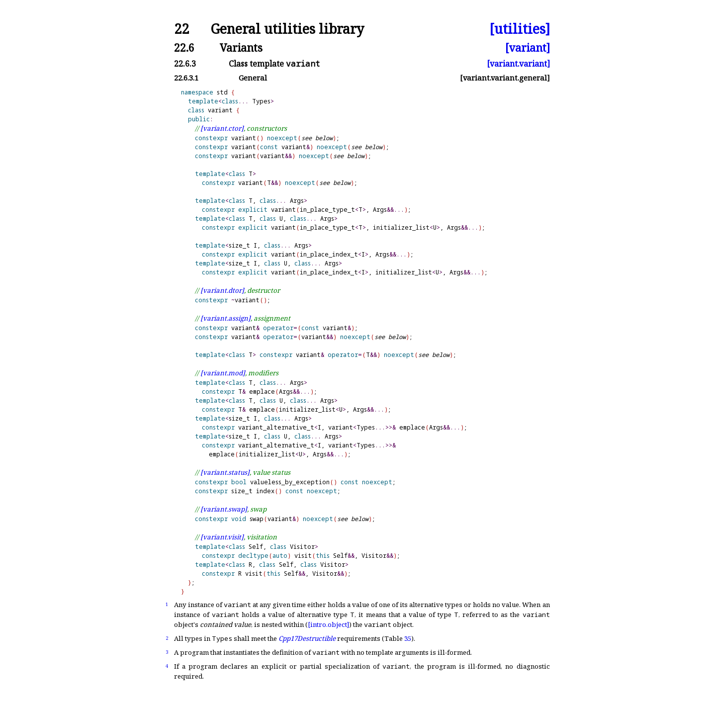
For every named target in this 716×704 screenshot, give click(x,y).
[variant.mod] (222, 372)
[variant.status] (225, 472)
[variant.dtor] (222, 290)
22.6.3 (185, 64)
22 (181, 29)
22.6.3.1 (186, 78)
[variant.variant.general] (505, 78)
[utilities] (519, 29)
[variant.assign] (225, 318)
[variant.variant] (518, 64)
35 (407, 638)
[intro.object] (328, 624)
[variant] (527, 47)
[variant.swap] (223, 509)
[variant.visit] (222, 536)
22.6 (184, 47)
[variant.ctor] (222, 128)
